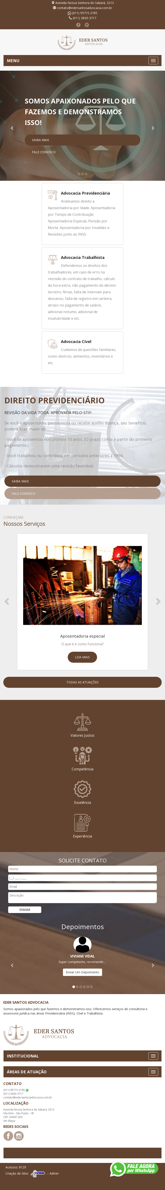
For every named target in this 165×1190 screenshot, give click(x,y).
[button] (12, 126)
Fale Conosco (44, 152)
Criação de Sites (17, 1173)
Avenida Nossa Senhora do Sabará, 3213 (84, 3)
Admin (54, 1173)
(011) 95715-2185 (84, 13)
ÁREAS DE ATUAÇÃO (27, 1071)
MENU (13, 60)
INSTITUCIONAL (23, 1056)
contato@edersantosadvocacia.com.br (84, 8)
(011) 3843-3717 (84, 18)
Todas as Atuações (82, 682)
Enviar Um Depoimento (82, 972)
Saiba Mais (40, 140)
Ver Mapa (9, 1121)
